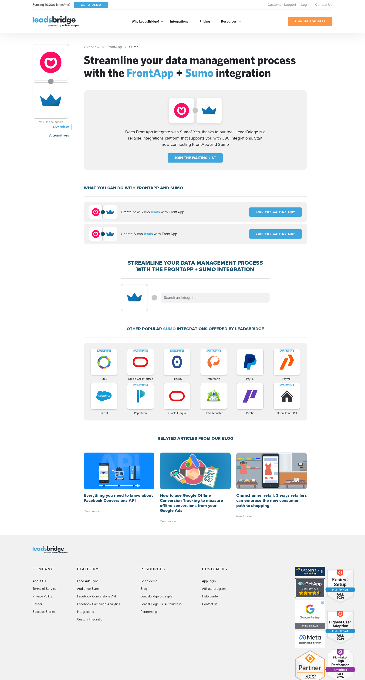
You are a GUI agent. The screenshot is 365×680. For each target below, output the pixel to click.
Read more (92, 511)
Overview (61, 127)
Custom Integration (90, 619)
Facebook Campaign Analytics (98, 604)
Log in (306, 5)
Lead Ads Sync (87, 581)
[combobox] (215, 298)
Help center (210, 596)
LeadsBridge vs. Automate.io (161, 604)
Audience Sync (88, 588)
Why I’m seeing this (50, 121)
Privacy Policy (42, 596)
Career (37, 604)
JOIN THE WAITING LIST (195, 157)
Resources (229, 21)
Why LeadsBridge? (145, 21)
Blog (144, 588)
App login (209, 581)
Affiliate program (214, 588)
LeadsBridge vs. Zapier (157, 596)
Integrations (179, 21)
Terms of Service (45, 588)
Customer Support (281, 5)
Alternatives (59, 135)
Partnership (149, 611)
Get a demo (149, 581)
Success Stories (44, 611)
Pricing (204, 21)
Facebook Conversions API (96, 596)
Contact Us (323, 5)
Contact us (209, 604)
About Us (39, 581)
